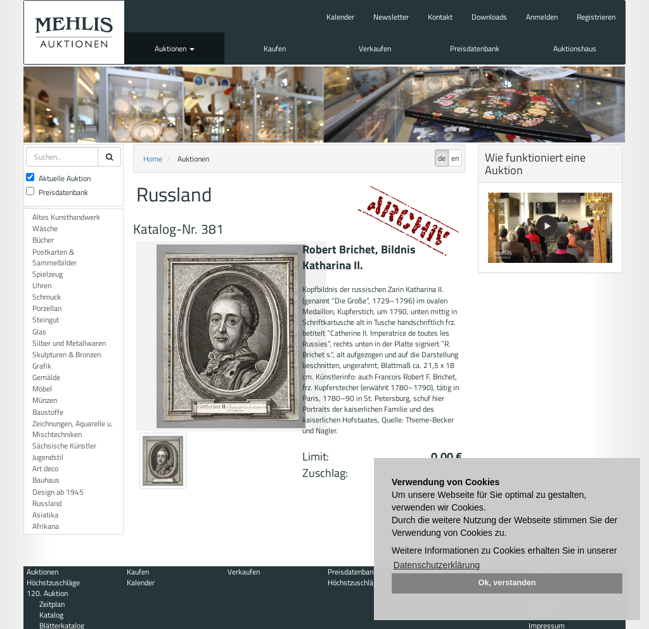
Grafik (41, 366)
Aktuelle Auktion (58, 178)
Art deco (45, 468)
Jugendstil (47, 457)
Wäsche (45, 228)
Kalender (340, 17)
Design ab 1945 (58, 492)
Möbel (42, 389)
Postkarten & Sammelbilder (54, 257)
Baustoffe (47, 412)
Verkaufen (375, 48)
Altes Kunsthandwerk (66, 217)
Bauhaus (46, 480)
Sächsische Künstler (64, 446)
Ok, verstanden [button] (507, 582)
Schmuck (46, 297)
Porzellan (46, 308)
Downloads (489, 17)
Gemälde (46, 377)
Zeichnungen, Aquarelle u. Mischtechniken (72, 428)
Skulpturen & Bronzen (66, 354)
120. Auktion (47, 593)
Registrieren (596, 17)
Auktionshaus (574, 48)
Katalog (51, 615)
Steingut (45, 320)
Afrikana (45, 526)
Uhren (41, 285)
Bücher (43, 240)
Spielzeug (47, 274)
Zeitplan (52, 604)
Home (152, 159)
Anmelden (542, 17)
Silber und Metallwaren (69, 343)
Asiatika (45, 515)
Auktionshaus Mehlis (74, 32)
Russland (46, 503)
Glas (39, 332)
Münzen (44, 400)
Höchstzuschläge (53, 582)
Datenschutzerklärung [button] (437, 565)
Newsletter (391, 17)
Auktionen (175, 48)
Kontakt (440, 17)
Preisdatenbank (474, 48)
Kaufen (275, 48)
